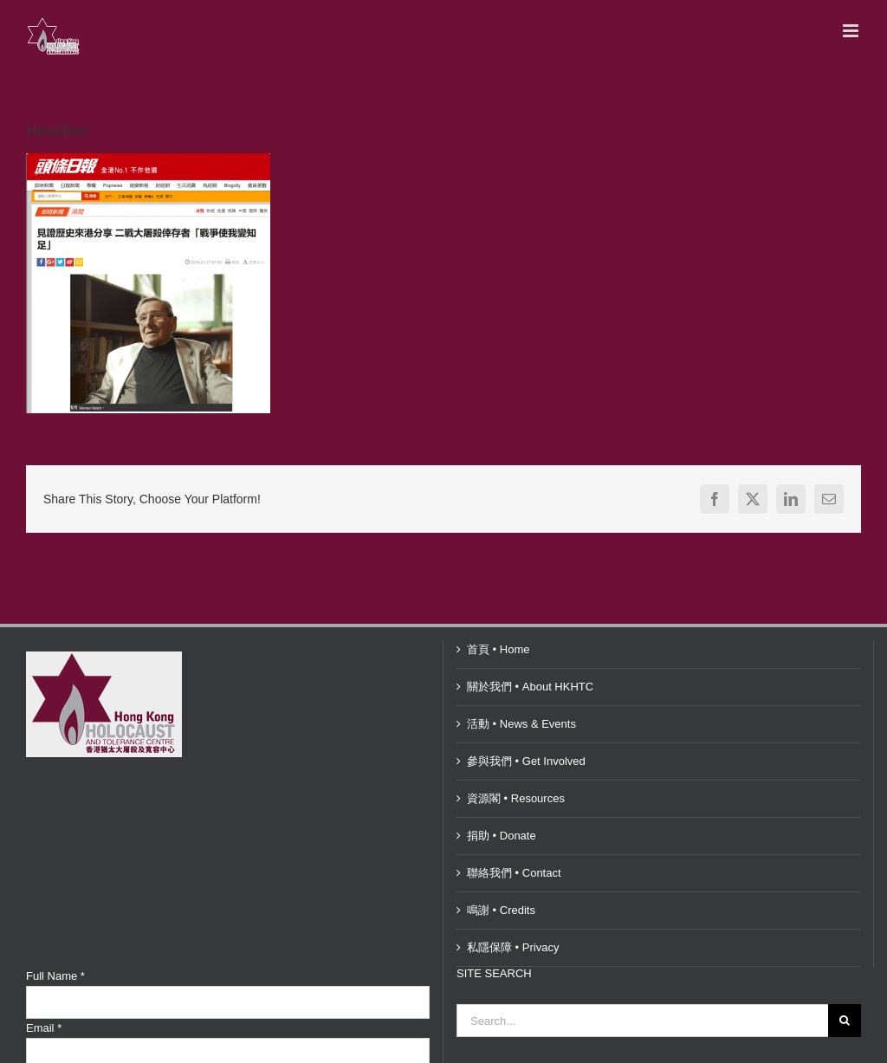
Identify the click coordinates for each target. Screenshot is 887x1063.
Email (44, 1027)
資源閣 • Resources (516, 798)
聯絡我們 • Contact (514, 872)
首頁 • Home (498, 649)
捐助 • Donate (501, 835)
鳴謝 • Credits (501, 910)
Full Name (55, 975)
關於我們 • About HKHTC (530, 686)
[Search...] (642, 1020)
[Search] (844, 1020)
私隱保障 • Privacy (513, 947)
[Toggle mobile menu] (852, 31)
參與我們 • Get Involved (526, 761)
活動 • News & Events (521, 723)
